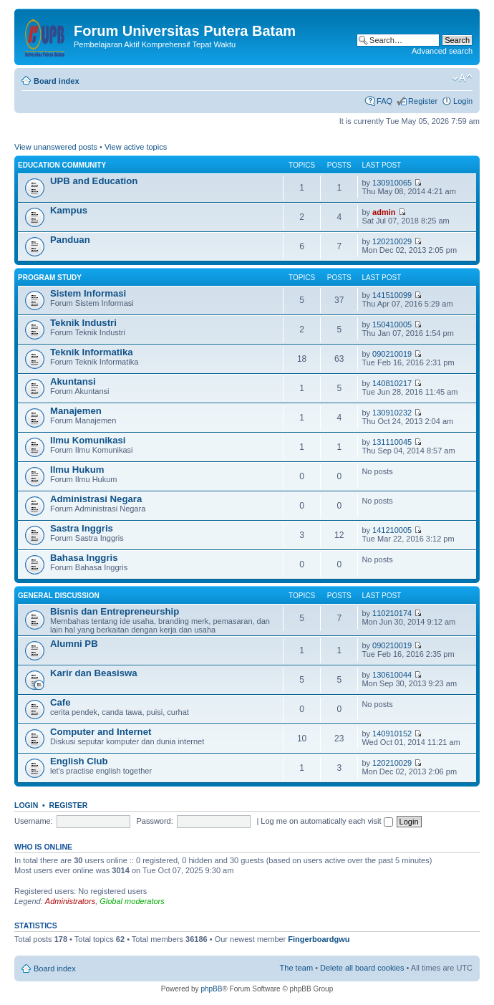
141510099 (392, 295)
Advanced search (442, 51)
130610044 (392, 674)
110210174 (392, 613)
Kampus (68, 210)
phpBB (211, 989)
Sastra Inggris (81, 528)
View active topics (136, 147)
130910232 (392, 412)
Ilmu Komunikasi (88, 440)
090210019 (392, 354)
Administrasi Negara (96, 499)
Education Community (62, 165)
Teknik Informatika (91, 352)
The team (296, 967)
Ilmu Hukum (77, 469)
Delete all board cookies (362, 967)
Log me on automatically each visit (326, 821)
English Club (79, 761)
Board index (56, 81)
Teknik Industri (83, 322)
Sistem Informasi (88, 293)
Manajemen (76, 410)
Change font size (462, 78)
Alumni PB (74, 643)
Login (463, 101)
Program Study (50, 278)
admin (383, 212)
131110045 (392, 442)
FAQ (384, 101)
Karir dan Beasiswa (93, 673)
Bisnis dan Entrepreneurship (114, 611)
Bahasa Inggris (84, 557)
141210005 (392, 530)
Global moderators (132, 901)
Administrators (70, 901)
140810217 (392, 383)
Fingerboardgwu (318, 939)
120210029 (392, 241)
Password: (154, 821)
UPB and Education (93, 180)
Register (422, 101)
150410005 (392, 324)
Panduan (70, 239)
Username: (33, 821)
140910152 (392, 733)
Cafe (60, 702)
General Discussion (59, 596)
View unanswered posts (55, 147)
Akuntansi (73, 381)
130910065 (392, 182)
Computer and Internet (100, 731)
